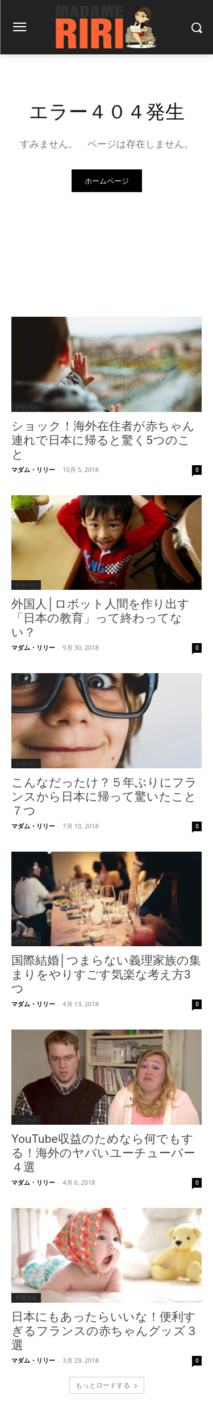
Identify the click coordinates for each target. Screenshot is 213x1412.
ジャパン (26, 407)
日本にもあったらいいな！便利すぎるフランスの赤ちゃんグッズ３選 (104, 1331)
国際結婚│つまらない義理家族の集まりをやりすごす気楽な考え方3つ (106, 975)
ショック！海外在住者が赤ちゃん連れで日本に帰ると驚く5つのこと (103, 440)
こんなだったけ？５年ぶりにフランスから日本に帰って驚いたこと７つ (104, 797)
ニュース (26, 1120)
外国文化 (26, 1298)
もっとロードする (107, 1385)
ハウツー (26, 941)
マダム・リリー (33, 469)
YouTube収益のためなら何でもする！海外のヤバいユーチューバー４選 (103, 1153)
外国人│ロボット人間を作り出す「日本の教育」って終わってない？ (100, 618)
